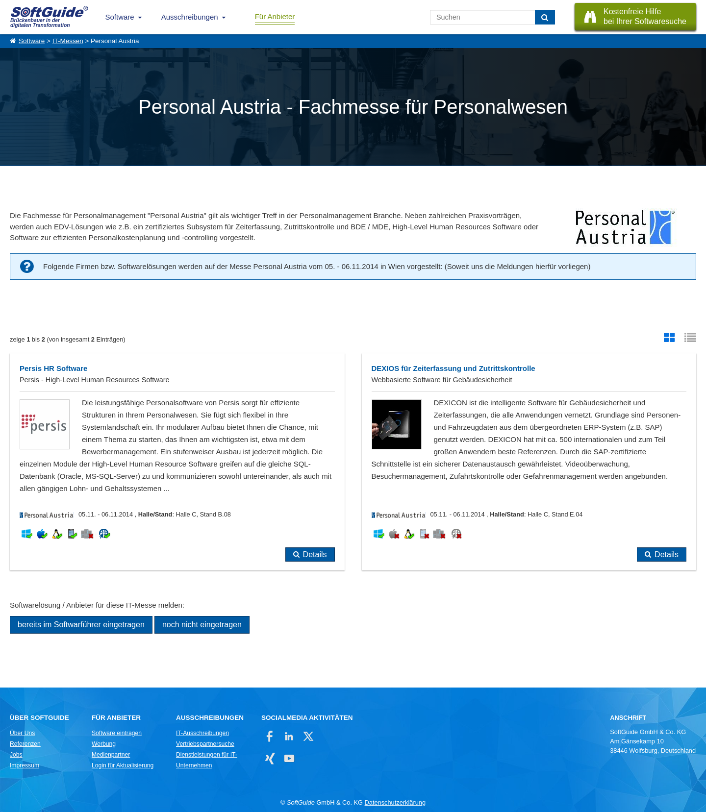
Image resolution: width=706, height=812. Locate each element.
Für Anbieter (275, 16)
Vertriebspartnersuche (205, 743)
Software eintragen (117, 733)
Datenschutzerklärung (395, 802)
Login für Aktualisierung (122, 765)
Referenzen (25, 743)
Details (315, 554)
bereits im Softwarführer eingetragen (81, 624)
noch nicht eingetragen (202, 624)
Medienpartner (111, 754)
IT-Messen (67, 41)
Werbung (104, 743)
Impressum (24, 765)
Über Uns (22, 733)
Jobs (16, 754)
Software (119, 17)
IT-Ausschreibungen (202, 733)
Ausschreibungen (189, 17)
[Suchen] (545, 17)
